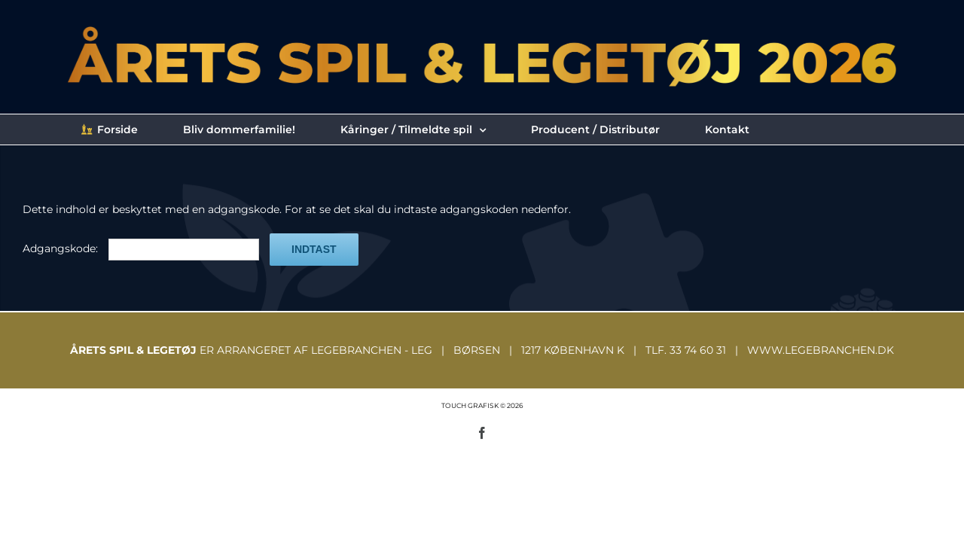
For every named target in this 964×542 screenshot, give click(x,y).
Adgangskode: (141, 248)
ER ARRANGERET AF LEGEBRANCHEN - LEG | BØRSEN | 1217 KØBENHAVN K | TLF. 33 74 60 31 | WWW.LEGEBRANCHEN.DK (482, 350)
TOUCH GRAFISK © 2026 (482, 405)
